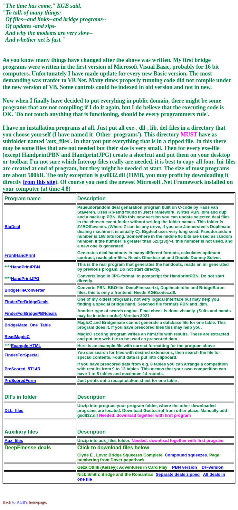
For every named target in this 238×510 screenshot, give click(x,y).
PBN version (184, 467)
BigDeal (12, 226)
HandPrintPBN (25, 267)
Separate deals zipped (178, 474)
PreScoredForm (20, 380)
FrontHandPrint (20, 255)
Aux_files (14, 440)
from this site (39, 182)
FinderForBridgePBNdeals (31, 313)
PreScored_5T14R (22, 368)
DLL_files (14, 410)
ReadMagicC (17, 336)
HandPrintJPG (25, 278)
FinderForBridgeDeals (27, 301)
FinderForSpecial (22, 355)
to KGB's (20, 502)
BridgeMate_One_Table (28, 325)
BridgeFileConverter (25, 290)
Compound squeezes (186, 455)
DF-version (213, 467)
